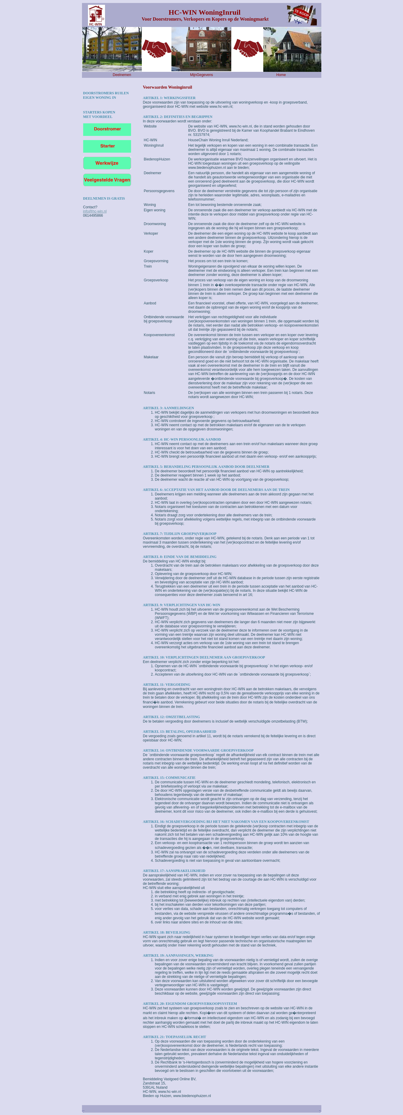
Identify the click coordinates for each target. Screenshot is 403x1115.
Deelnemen (122, 75)
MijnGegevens (201, 75)
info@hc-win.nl (95, 211)
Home (281, 75)
